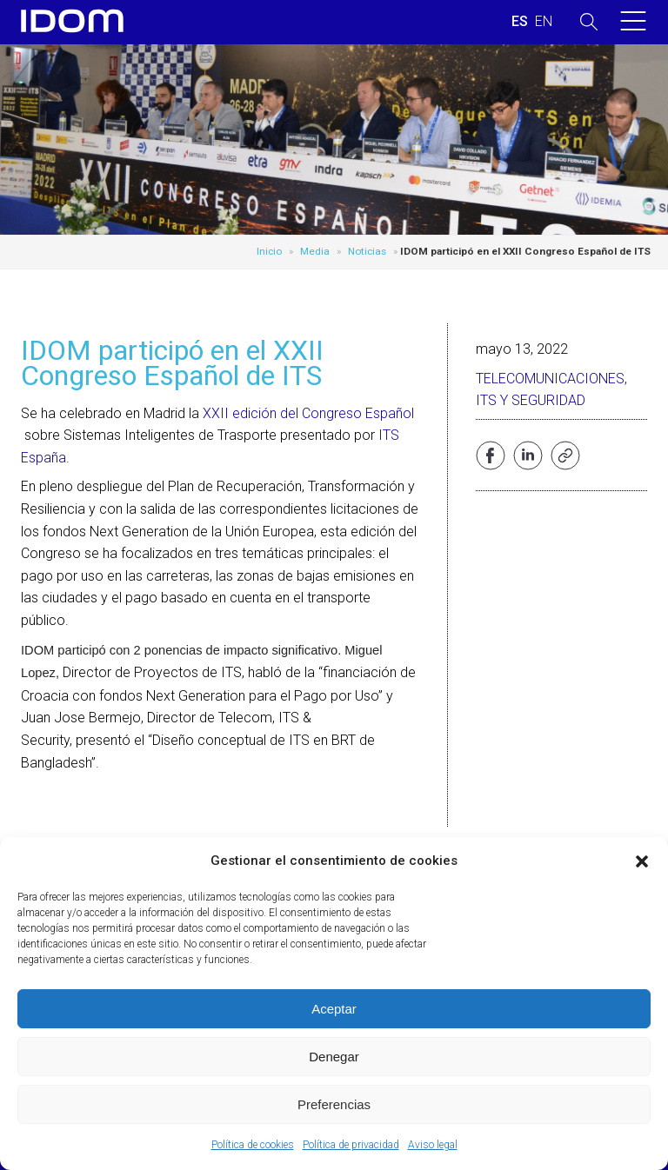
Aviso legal (433, 1145)
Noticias (367, 251)
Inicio (269, 251)
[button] (642, 861)
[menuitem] (519, 22)
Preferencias (334, 1104)
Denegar (334, 1056)
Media (315, 251)
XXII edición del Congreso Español (308, 413)
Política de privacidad (351, 1145)
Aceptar (334, 1008)
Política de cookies (252, 1145)
